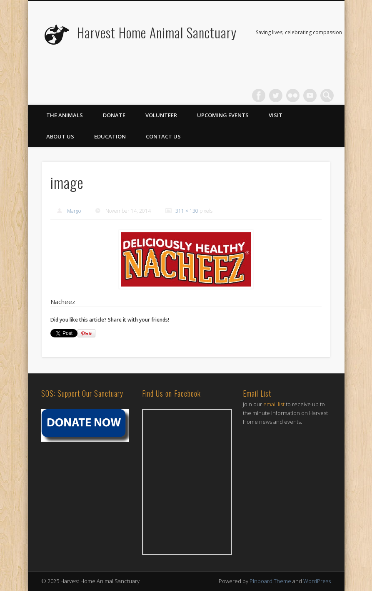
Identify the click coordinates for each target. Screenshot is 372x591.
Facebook (258, 95)
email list (274, 404)
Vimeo (310, 95)
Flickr (293, 95)
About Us (60, 136)
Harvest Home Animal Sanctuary (157, 32)
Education (110, 136)
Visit (275, 115)
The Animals (64, 115)
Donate (114, 115)
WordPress (317, 581)
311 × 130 (186, 210)
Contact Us (163, 136)
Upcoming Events (223, 115)
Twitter (275, 95)
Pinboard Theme (270, 581)
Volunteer (161, 115)
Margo (74, 210)
